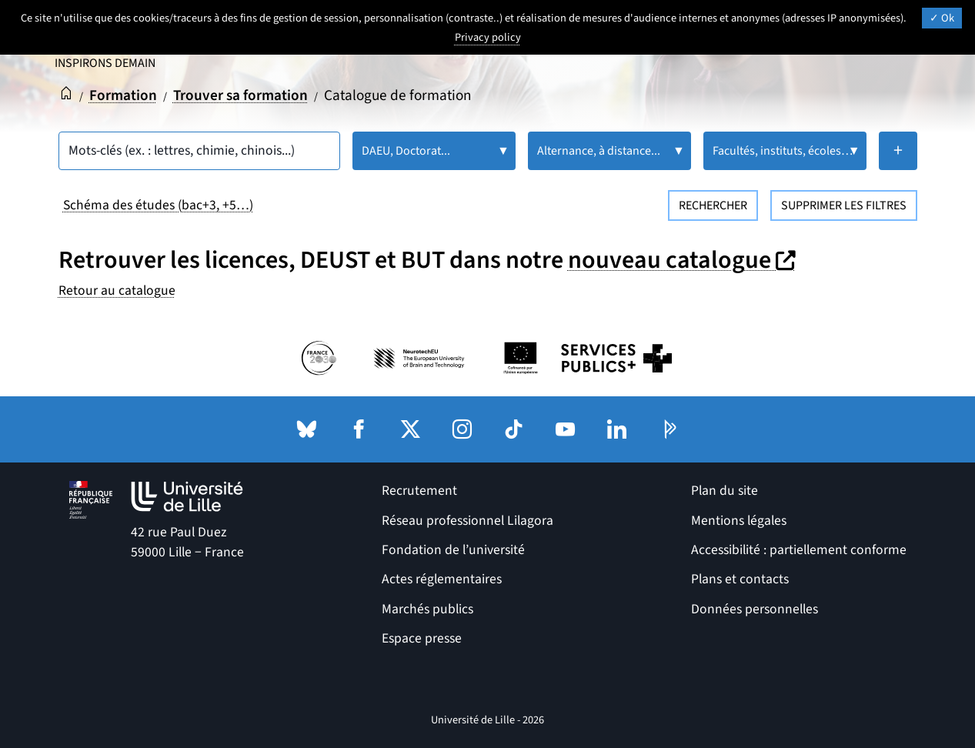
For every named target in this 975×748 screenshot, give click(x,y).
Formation (123, 95)
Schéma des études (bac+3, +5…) (158, 205)
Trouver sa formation (240, 95)
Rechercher (713, 205)
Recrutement (419, 490)
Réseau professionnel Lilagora (467, 520)
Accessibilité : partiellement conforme (799, 549)
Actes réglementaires (442, 579)
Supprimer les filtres (844, 205)
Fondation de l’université (453, 549)
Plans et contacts (740, 579)
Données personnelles (754, 609)
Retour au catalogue (116, 290)
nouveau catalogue (684, 260)
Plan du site (724, 490)
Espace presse (422, 638)
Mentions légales (738, 520)
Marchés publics (427, 609)
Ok (942, 18)
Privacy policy (488, 37)
